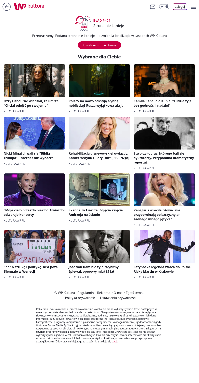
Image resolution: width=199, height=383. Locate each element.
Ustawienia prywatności (117, 298)
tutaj (114, 341)
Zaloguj (180, 7)
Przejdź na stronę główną (99, 45)
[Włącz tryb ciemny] (164, 6)
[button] (193, 6)
